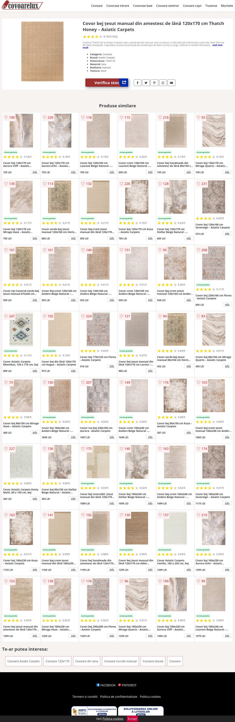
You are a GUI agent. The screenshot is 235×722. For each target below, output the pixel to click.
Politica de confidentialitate (118, 697)
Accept (132, 719)
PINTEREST (127, 685)
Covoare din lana (86, 661)
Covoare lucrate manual (120, 661)
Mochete (227, 6)
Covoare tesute (153, 661)
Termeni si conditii (85, 697)
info (35, 172)
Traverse (211, 6)
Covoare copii (192, 6)
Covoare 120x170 (57, 661)
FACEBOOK (106, 685)
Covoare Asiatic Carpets (23, 661)
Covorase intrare (117, 6)
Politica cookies (150, 697)
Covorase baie (142, 6)
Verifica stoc (111, 82)
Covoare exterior (167, 6)
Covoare (97, 6)
